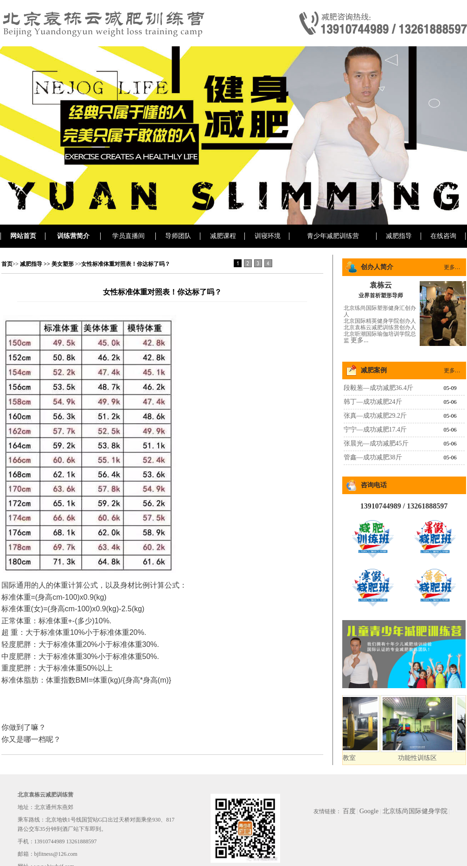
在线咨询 (443, 235)
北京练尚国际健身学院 (415, 811)
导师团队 (178, 235)
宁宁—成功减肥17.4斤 (375, 429)
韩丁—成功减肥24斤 (373, 401)
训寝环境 (268, 235)
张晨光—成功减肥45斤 (376, 443)
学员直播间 (128, 235)
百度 (349, 811)
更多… (452, 267)
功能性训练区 (422, 757)
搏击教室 (347, 757)
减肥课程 (223, 235)
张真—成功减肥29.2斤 (375, 415)
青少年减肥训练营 (333, 235)
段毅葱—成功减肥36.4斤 (379, 387)
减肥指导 (399, 235)
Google (368, 811)
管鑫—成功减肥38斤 (373, 457)
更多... (360, 340)
